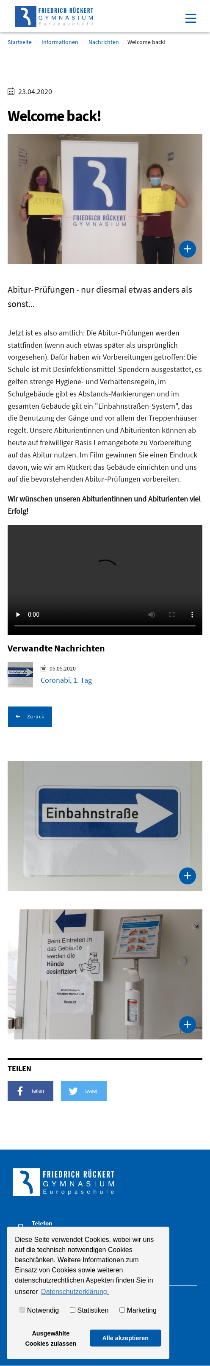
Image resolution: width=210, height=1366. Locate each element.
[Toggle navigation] (190, 17)
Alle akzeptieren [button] (125, 1338)
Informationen (59, 42)
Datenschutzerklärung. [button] (75, 1291)
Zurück (35, 716)
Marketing (138, 1310)
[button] (30, 1091)
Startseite (20, 42)
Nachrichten (103, 42)
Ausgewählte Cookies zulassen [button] (50, 1338)
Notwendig (39, 1310)
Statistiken (89, 1310)
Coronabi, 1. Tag (66, 680)
